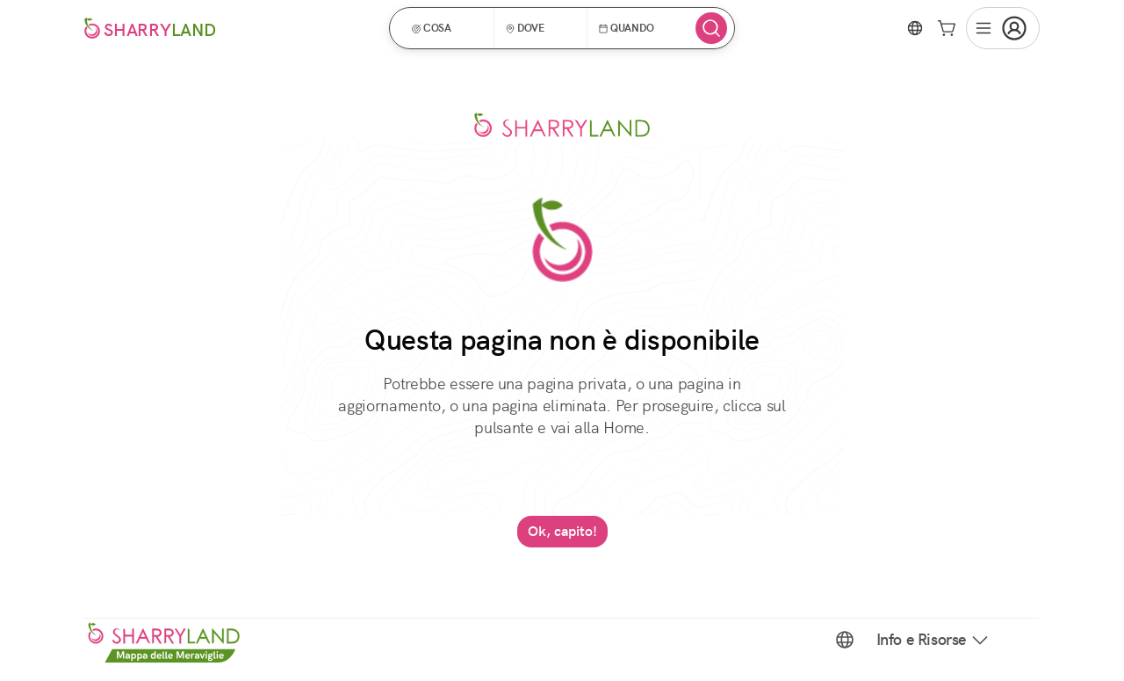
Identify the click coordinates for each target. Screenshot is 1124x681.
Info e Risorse (933, 639)
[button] (447, 28)
